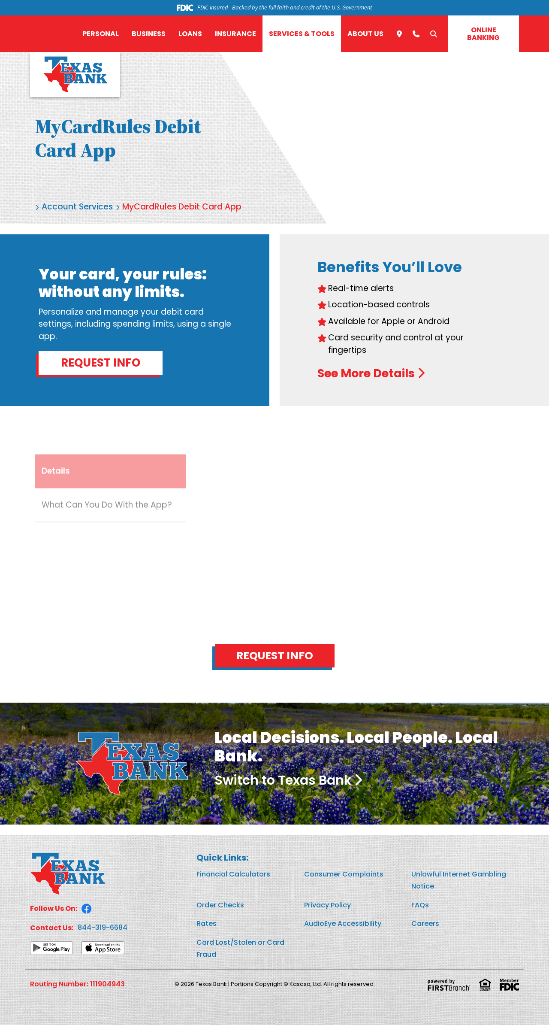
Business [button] (149, 34)
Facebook (86, 909)
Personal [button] (100, 34)
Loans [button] (190, 34)
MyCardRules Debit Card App (181, 206)
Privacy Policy (327, 905)
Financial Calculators (233, 874)
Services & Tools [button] (302, 34)
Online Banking (483, 33)
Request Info (100, 362)
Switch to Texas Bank (283, 780)
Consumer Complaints (343, 874)
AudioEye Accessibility (342, 923)
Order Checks (220, 905)
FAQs (420, 905)
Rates (206, 923)
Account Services (77, 206)
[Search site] (433, 33)
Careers (425, 923)
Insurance (235, 34)
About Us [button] (365, 34)
